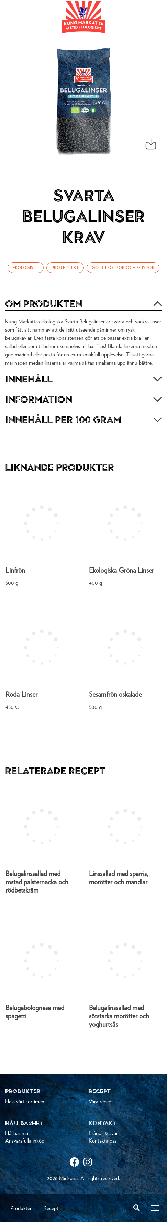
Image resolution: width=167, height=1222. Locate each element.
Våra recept (101, 1101)
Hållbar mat (17, 1133)
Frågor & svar (103, 1133)
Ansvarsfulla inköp (24, 1141)
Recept (50, 1208)
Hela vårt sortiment (25, 1101)
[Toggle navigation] (155, 1208)
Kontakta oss (102, 1141)
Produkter (21, 1208)
